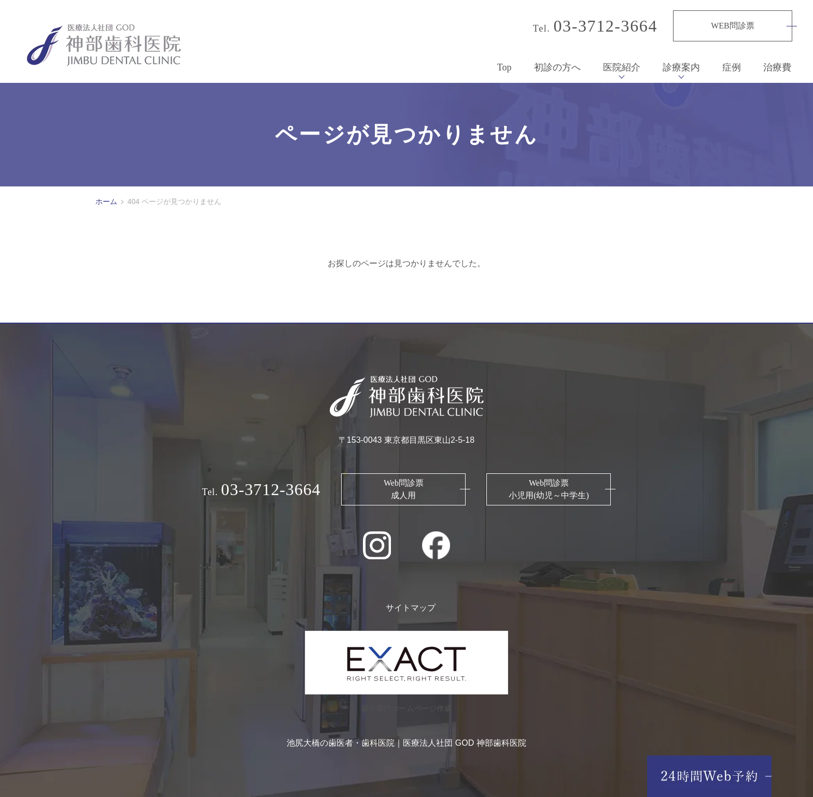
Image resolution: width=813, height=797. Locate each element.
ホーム (106, 196)
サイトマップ (411, 602)
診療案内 (681, 62)
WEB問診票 (732, 25)
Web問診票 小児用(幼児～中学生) (549, 484)
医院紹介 (621, 62)
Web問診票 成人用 (404, 484)
